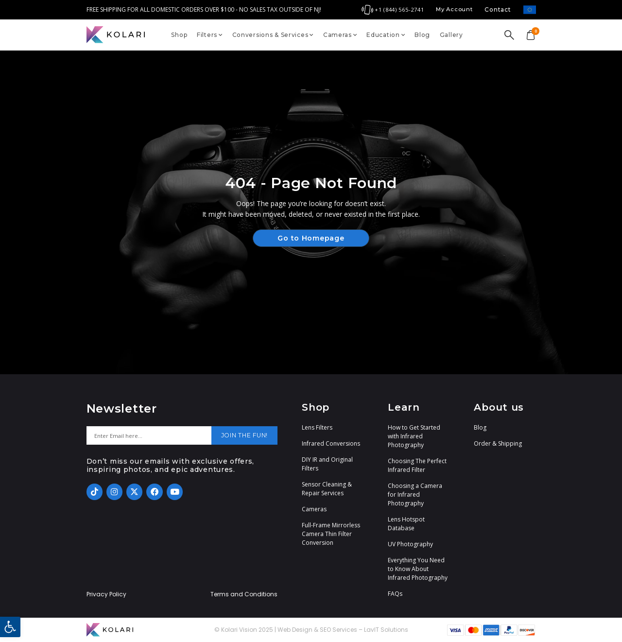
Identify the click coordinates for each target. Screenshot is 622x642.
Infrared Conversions (331, 443)
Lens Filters (317, 427)
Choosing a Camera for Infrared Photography (415, 494)
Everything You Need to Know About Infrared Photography (418, 569)
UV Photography (410, 544)
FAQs (395, 594)
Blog (422, 34)
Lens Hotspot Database (406, 523)
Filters (210, 34)
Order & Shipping (498, 443)
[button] (10, 627)
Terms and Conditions (243, 594)
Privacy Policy (106, 594)
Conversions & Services (273, 34)
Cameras (340, 34)
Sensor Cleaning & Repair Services (327, 488)
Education (385, 34)
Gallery (451, 34)
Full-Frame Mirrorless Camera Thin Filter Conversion (331, 534)
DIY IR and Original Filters (327, 463)
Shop (179, 34)
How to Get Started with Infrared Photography (414, 436)
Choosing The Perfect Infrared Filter (417, 465)
